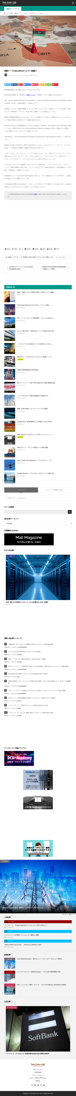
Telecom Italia (32, 257)
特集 (18, 676)
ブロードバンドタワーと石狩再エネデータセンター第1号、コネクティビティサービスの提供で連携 (37, 690)
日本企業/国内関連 (22, 647)
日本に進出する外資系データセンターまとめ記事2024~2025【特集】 (28, 674)
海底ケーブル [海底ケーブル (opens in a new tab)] (30, 95)
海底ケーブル (49, 257)
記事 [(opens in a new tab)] (35, 194)
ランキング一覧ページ (68, 914)
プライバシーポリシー (38, 1075)
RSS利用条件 (38, 1072)
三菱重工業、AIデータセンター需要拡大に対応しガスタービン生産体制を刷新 (30, 644)
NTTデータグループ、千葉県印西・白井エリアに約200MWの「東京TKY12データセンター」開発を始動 (38, 666)
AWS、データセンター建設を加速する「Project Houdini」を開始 (27, 659)
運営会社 (38, 1081)
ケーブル (38, 257)
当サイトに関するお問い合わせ (38, 1078)
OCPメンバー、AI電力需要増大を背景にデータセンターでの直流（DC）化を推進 (31, 698)
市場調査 (19, 708)
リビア (43, 257)
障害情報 (19, 654)
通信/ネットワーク (12, 9)
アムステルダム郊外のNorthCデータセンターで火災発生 (24, 651)
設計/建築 (19, 662)
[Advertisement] (38, 223)
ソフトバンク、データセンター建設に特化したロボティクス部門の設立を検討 (30, 712)
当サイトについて (38, 1069)
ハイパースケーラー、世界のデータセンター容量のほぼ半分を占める (28, 705)
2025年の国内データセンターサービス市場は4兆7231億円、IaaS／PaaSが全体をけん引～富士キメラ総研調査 (39, 682)
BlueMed (25, 257)
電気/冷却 (19, 700)
